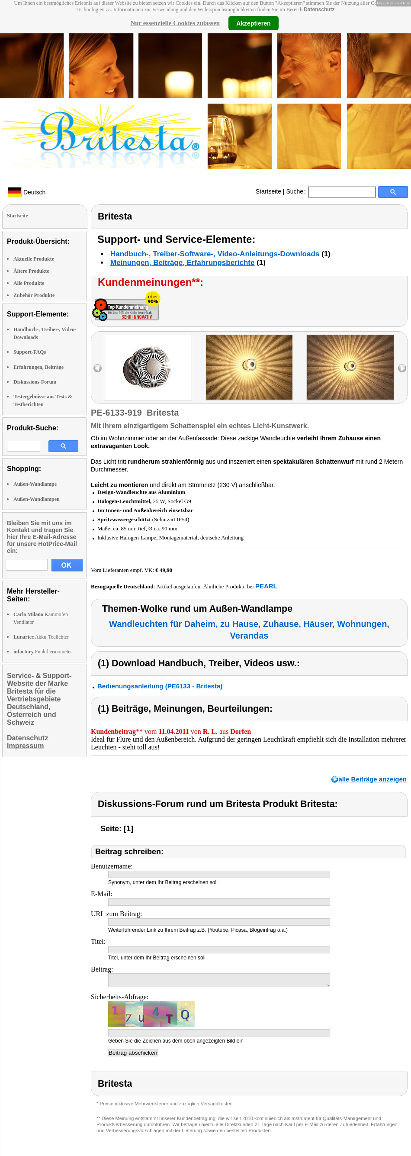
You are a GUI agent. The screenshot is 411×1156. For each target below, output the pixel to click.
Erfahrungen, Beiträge (38, 367)
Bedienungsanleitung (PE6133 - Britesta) (159, 686)
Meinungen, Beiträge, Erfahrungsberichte (182, 262)
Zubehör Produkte (34, 295)
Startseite (268, 191)
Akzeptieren (253, 22)
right (402, 368)
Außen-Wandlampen (36, 499)
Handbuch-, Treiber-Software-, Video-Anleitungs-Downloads (214, 254)
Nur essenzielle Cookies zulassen (175, 22)
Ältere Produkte (31, 271)
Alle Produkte (28, 283)
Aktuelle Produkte (33, 259)
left (97, 368)
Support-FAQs (29, 352)
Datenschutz (319, 9)
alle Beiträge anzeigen (372, 779)
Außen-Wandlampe (35, 484)
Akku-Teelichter (41, 637)
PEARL (266, 586)
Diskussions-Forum (34, 382)
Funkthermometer (42, 652)
